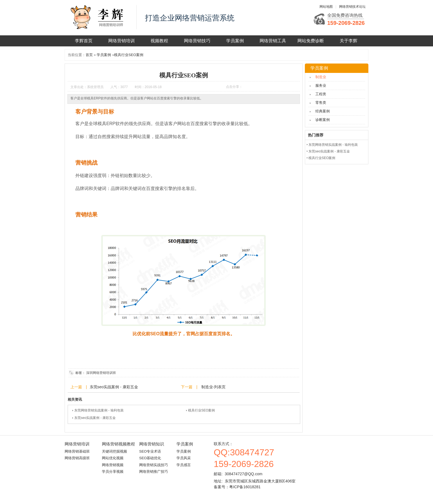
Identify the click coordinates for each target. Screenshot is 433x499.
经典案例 (322, 111)
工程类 (320, 94)
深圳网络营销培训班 (101, 373)
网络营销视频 (112, 465)
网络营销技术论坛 (352, 7)
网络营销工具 (273, 40)
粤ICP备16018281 (245, 487)
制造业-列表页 (213, 387)
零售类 (320, 103)
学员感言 (183, 465)
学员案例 (235, 40)
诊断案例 (322, 120)
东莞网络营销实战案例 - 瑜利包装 (99, 410)
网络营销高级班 (77, 458)
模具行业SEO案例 (128, 55)
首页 (89, 55)
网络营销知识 (151, 444)
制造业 (320, 77)
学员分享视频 (112, 471)
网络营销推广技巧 (153, 471)
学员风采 (183, 458)
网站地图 (326, 7)
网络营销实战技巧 (153, 465)
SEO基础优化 (150, 458)
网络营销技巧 (197, 40)
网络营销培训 (121, 40)
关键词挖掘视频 (114, 451)
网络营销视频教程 (118, 444)
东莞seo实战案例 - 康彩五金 (114, 387)
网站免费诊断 (310, 40)
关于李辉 (348, 40)
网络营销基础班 (77, 451)
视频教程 (159, 40)
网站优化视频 (112, 458)
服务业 (320, 85)
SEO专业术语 (150, 451)
